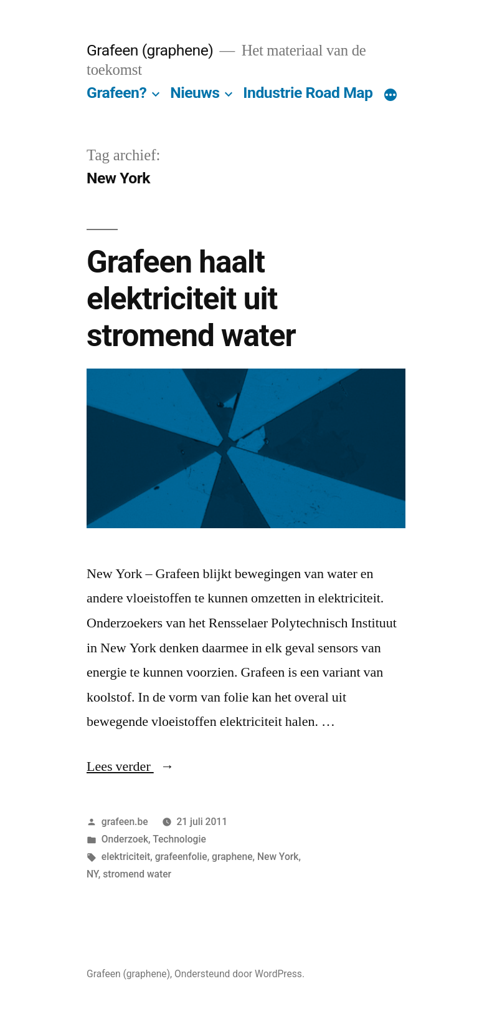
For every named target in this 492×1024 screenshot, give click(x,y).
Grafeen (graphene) (150, 50)
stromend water (137, 874)
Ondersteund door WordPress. (239, 974)
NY (92, 874)
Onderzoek (125, 839)
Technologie (179, 839)
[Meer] (390, 95)
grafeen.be (125, 822)
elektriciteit (126, 856)
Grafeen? (116, 93)
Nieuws (194, 93)
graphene (232, 856)
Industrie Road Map (307, 93)
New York (278, 856)
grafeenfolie (181, 856)
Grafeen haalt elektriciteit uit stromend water (191, 299)
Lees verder (130, 766)
